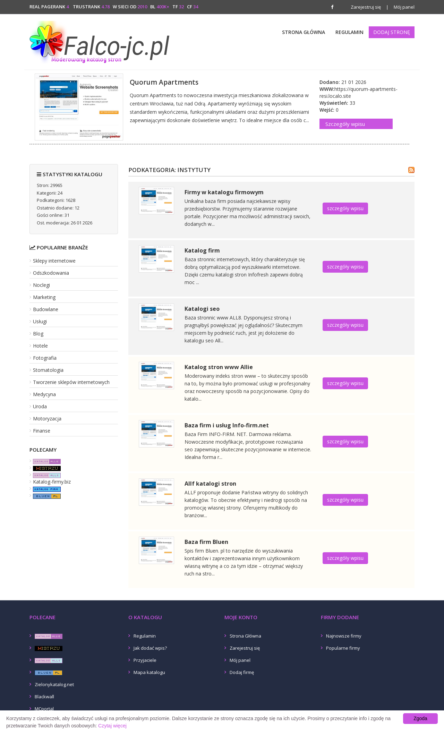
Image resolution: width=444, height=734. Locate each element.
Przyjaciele (145, 660)
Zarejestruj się (366, 7)
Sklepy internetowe (54, 260)
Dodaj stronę (391, 32)
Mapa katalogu (149, 672)
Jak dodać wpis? (150, 648)
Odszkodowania (51, 273)
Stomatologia (48, 370)
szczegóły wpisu (345, 208)
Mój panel (400, 7)
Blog (38, 333)
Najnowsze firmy (343, 636)
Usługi (40, 321)
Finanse (41, 430)
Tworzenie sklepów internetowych (71, 382)
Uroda (40, 406)
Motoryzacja (47, 418)
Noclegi (41, 285)
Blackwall (44, 696)
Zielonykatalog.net (54, 684)
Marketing (44, 297)
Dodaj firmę (242, 672)
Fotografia (45, 358)
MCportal (44, 709)
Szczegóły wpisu (345, 123)
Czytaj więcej (112, 725)
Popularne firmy (343, 648)
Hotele (40, 345)
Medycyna (44, 394)
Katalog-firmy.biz (52, 481)
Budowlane (45, 309)
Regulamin (349, 32)
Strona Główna (303, 32)
